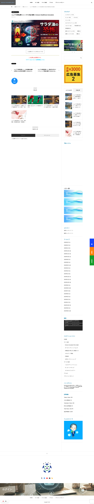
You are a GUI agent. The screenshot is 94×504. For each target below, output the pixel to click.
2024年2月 (66, 270)
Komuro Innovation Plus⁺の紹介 (72, 344)
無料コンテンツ (67, 233)
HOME (31, 2)
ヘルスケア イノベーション (71, 364)
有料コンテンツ (15, 12)
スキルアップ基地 (69, 353)
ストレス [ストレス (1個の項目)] (67, 20)
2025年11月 (66, 253)
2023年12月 (66, 276)
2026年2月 (66, 245)
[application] (73, 325)
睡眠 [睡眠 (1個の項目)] (78, 31)
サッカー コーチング (69, 367)
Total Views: (67, 408)
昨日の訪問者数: (68, 405)
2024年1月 (66, 273)
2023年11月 (66, 279)
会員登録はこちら (40, 59)
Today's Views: (67, 397)
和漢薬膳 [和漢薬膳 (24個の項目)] (68, 28)
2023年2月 (66, 299)
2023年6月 (66, 293)
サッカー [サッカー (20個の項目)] (68, 17)
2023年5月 (66, 296)
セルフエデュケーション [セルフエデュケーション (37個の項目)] (71, 22)
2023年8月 (66, 288)
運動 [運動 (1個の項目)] (78, 33)
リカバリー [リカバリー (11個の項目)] (68, 25)
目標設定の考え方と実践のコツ (72, 350)
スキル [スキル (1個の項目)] (75, 17)
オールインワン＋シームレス (71, 347)
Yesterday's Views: (68, 403)
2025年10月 (66, 256)
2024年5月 (66, 265)
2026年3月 (66, 242)
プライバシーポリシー (59, 2)
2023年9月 (66, 285)
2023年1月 (66, 302)
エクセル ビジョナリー (70, 370)
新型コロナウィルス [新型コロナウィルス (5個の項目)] (69, 31)
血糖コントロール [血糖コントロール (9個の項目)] (69, 33)
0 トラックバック (47, 135)
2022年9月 (66, 308)
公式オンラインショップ (70, 359)
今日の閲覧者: (67, 400)
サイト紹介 (37, 2)
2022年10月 (66, 305)
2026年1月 (66, 248)
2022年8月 (66, 310)
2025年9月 (66, 259)
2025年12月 (66, 250)
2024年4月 (66, 268)
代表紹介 (67, 356)
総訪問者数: (67, 411)
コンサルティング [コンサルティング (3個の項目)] (69, 14)
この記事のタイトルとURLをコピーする (35, 51)
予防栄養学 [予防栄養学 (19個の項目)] (77, 25)
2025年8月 (66, 262)
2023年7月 (66, 290)
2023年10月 (66, 282)
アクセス (51, 2)
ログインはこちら (30, 59)
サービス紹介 (44, 2)
